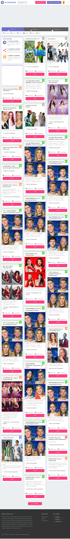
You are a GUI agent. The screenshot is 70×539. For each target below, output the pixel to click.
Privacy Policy (45, 521)
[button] (64, 2)
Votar (12, 101)
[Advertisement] (35, 16)
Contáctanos (45, 517)
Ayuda (43, 519)
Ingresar (54, 2)
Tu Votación (4, 517)
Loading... (35, 504)
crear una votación (19, 521)
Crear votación (40, 2)
